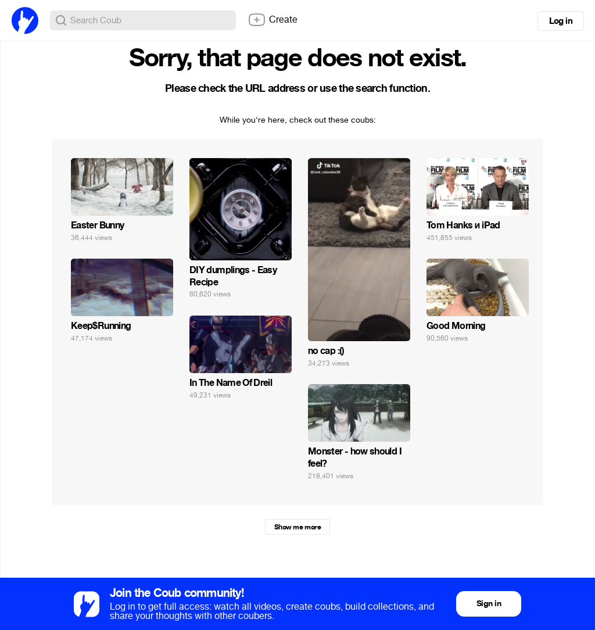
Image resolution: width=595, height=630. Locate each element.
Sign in (488, 603)
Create (273, 19)
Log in (560, 21)
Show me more (297, 527)
